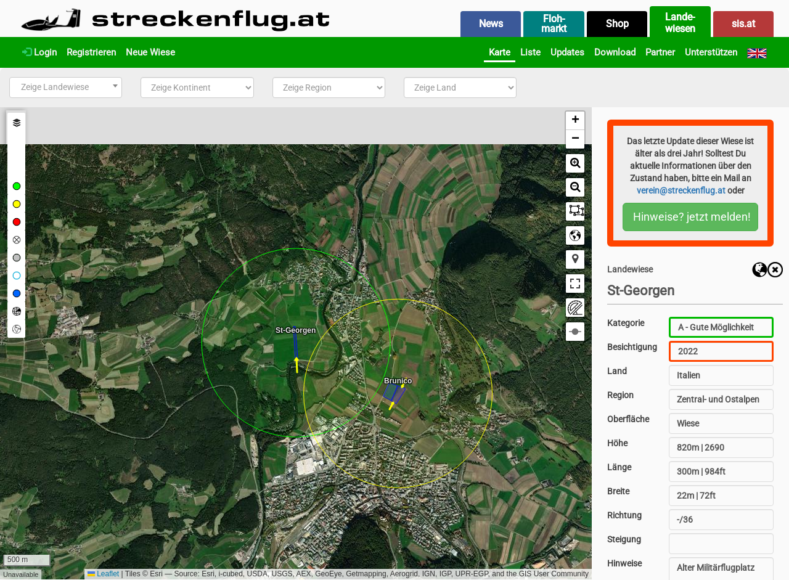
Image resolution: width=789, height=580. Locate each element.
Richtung (624, 515)
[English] (757, 52)
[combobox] (65, 87)
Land (617, 371)
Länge (619, 467)
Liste (530, 52)
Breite (618, 491)
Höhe (617, 443)
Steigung (624, 539)
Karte (499, 52)
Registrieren (91, 52)
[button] (575, 121)
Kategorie (625, 323)
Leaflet (103, 574)
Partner (660, 52)
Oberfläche (628, 419)
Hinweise (624, 563)
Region (620, 395)
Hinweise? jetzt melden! (692, 216)
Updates (567, 52)
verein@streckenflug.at (681, 190)
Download (615, 52)
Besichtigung (632, 347)
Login (39, 52)
